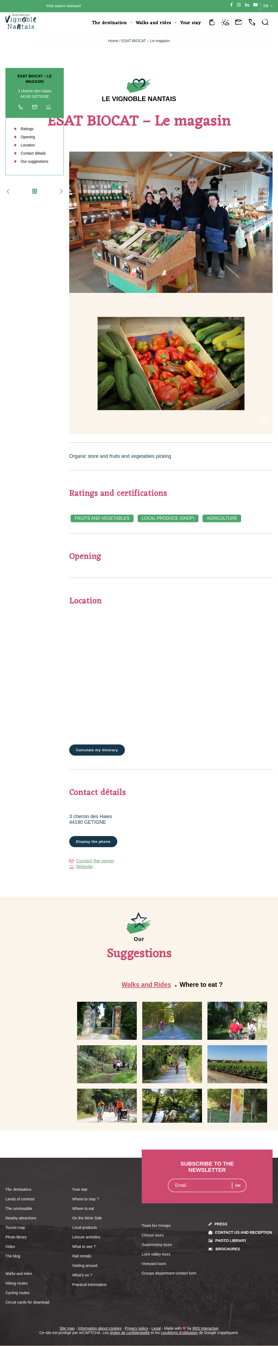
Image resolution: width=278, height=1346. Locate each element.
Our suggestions (34, 161)
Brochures (228, 1249)
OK (238, 1186)
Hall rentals (81, 1256)
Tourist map (15, 1228)
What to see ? (84, 1247)
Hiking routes (16, 1283)
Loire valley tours (156, 1254)
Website (81, 866)
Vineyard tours (154, 1264)
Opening (28, 137)
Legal (156, 1328)
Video (10, 1247)
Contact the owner (92, 861)
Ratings (27, 129)
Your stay (190, 23)
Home (113, 41)
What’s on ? (82, 1275)
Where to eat (83, 1209)
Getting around (84, 1266)
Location (28, 145)
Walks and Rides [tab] (146, 984)
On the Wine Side (87, 1218)
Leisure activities (86, 1237)
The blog (12, 1256)
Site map (66, 1328)
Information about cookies (99, 1328)
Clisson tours (153, 1235)
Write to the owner (34, 108)
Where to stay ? (85, 1199)
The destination (109, 23)
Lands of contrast (19, 1199)
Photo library (16, 1237)
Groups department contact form (169, 1273)
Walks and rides (153, 23)
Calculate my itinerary (98, 750)
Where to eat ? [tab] (201, 984)
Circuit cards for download (27, 1302)
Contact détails (33, 153)
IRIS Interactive (205, 1328)
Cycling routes (17, 1293)
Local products (84, 1228)
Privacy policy (136, 1328)
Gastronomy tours (157, 1245)
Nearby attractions (20, 1218)
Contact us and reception (243, 1233)
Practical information (89, 1285)
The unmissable (18, 1209)
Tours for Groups (156, 1226)
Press (220, 1224)
